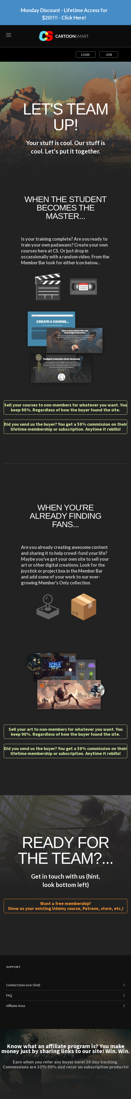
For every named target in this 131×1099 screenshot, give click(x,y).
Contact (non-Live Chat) (23, 985)
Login (85, 55)
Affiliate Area (15, 1005)
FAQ (9, 995)
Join (109, 55)
